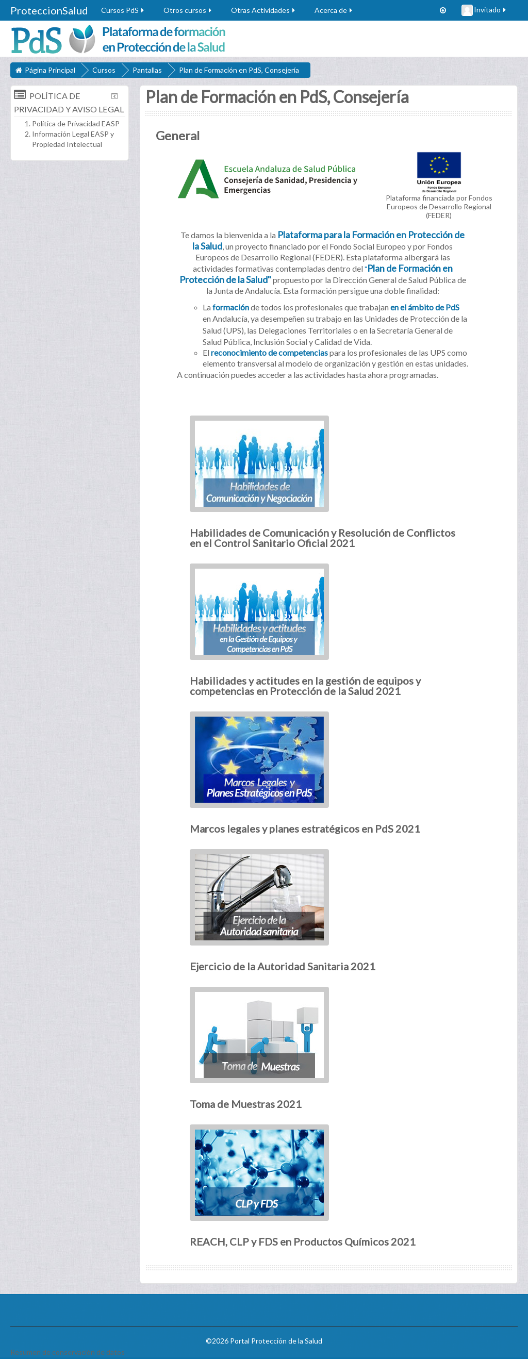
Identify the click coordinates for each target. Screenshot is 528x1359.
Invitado (484, 10)
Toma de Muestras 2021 (246, 1104)
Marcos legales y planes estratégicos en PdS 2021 (305, 828)
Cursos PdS (123, 10)
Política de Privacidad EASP (76, 123)
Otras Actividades (263, 10)
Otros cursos (188, 10)
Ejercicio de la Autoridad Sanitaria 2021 (282, 966)
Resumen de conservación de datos (67, 1352)
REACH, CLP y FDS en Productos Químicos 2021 (303, 1241)
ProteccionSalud (49, 10)
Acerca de (334, 10)
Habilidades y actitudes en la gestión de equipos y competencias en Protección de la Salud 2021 (305, 685)
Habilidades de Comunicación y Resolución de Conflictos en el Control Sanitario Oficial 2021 (322, 537)
